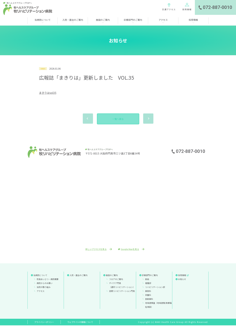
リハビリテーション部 (155, 287)
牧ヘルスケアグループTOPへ (19, 3)
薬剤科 (148, 291)
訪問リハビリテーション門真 (122, 291)
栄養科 (148, 295)
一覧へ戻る (118, 119)
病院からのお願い (44, 283)
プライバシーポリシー (44, 322)
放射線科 (149, 299)
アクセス (40, 291)
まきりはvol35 (47, 93)
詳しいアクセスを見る (94, 249)
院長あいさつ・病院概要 (47, 279)
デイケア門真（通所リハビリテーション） (122, 285)
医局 (147, 279)
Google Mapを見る (132, 249)
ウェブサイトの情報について (80, 322)
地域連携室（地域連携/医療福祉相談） (158, 305)
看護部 (148, 283)
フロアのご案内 (116, 279)
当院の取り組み (44, 287)
